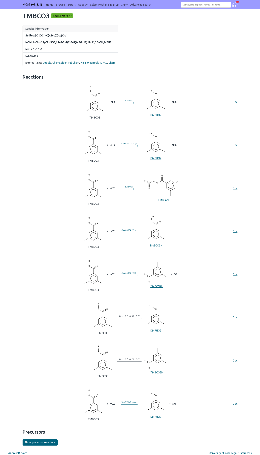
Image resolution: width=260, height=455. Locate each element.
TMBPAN (163, 188)
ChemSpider (59, 62)
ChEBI (112, 62)
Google (46, 62)
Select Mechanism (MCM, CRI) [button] (108, 4)
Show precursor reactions (40, 442)
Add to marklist (62, 15)
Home (49, 4)
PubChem (73, 62)
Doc (235, 101)
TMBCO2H (157, 274)
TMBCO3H (156, 231)
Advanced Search (140, 4)
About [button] (82, 4)
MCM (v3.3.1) (32, 4)
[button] (234, 4)
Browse (60, 4)
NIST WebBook (90, 62)
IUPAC (103, 62)
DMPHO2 (156, 102)
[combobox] (207, 4)
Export (71, 4)
